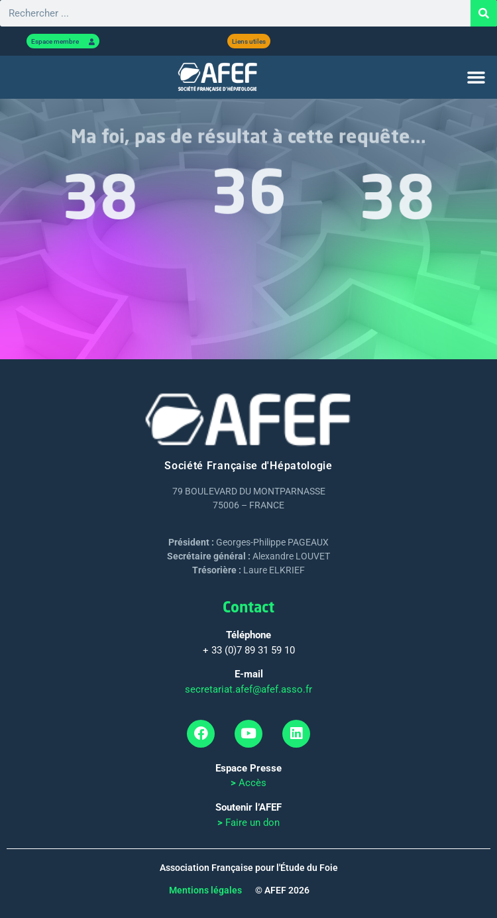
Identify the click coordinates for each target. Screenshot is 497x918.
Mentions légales (205, 890)
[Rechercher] (483, 13)
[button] (476, 77)
